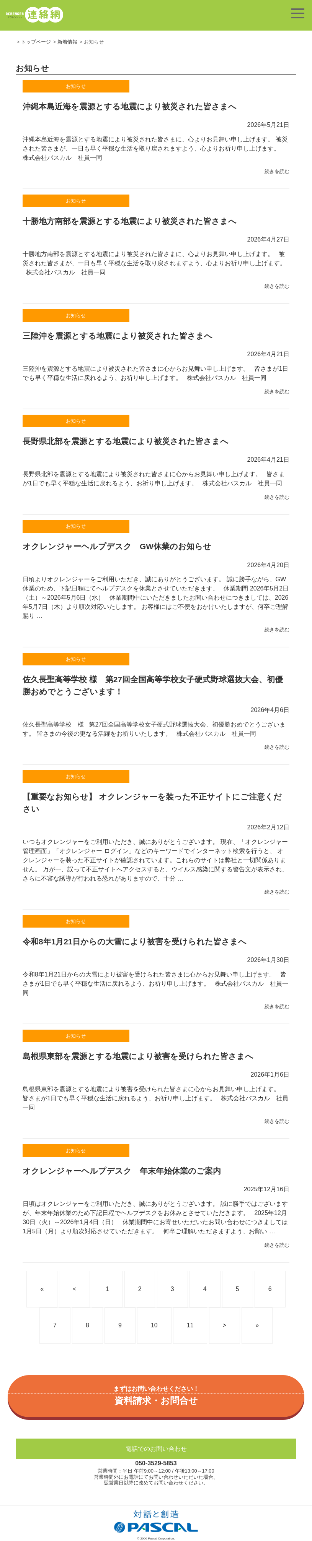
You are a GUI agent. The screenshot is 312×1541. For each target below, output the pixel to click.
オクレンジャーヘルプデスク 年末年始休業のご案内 (122, 1170)
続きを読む (277, 171)
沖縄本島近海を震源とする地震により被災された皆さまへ (130, 106)
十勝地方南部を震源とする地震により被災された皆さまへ (130, 221)
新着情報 (67, 42)
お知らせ (76, 86)
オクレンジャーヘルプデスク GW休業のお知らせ (117, 546)
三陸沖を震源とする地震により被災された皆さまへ (117, 335)
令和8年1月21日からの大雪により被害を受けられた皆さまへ (135, 941)
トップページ (36, 42)
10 (154, 1325)
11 (190, 1325)
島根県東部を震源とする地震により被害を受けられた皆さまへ (138, 1056)
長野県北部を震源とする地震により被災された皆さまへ (126, 441)
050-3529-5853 (156, 1463)
